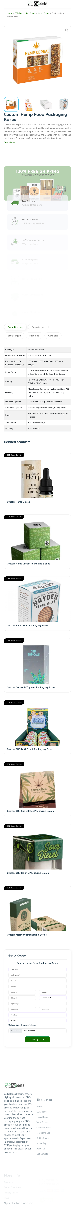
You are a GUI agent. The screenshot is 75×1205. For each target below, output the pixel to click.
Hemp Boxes (43, 13)
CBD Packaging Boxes (25, 13)
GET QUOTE (37, 1015)
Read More (9, 142)
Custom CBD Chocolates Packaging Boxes (30, 796)
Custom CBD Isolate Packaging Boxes (28, 854)
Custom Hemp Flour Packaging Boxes (27, 619)
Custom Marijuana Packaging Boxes (27, 913)
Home (9, 13)
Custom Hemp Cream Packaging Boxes (28, 560)
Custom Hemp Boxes (18, 501)
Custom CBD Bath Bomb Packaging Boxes (30, 737)
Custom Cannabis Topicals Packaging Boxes (31, 678)
